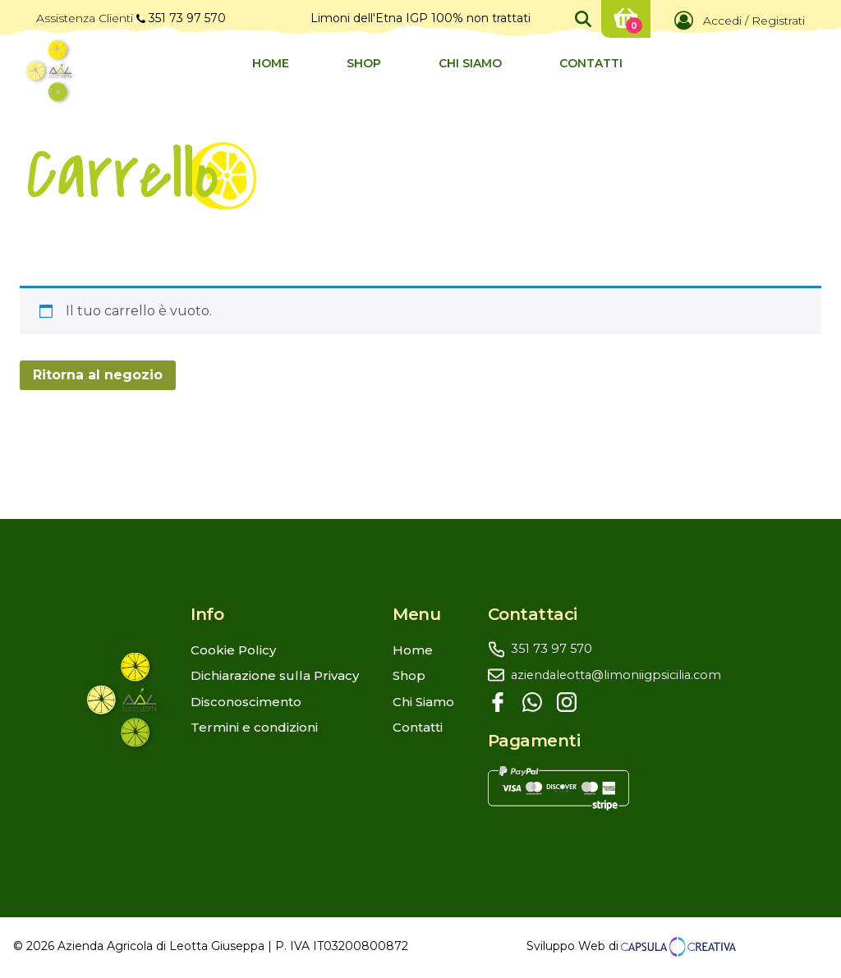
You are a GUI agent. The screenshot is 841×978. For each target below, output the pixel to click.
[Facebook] (498, 701)
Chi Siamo (470, 63)
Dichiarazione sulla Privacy (275, 675)
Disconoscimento (246, 701)
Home (270, 63)
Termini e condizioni (254, 727)
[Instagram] (567, 701)
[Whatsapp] (532, 701)
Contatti (591, 63)
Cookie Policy (233, 650)
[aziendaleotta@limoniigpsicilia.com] (621, 676)
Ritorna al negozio (98, 375)
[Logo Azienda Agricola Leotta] (48, 70)
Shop (364, 63)
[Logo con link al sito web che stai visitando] (139, 699)
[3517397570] (621, 649)
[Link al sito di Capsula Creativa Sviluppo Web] (677, 947)
